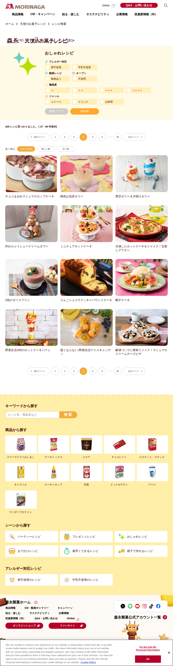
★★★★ (137, 90)
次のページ (133, 137)
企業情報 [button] (122, 14)
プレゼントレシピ (83, 536)
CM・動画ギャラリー (36, 607)
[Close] (169, 653)
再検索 (84, 111)
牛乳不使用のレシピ (85, 579)
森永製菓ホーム (18, 602)
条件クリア (56, 111)
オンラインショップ (28, 625)
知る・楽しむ (13, 613)
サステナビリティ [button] (97, 14)
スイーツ (56, 101)
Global (108, 5)
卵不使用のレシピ (29, 579)
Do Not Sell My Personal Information (148, 648)
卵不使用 (56, 67)
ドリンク (83, 101)
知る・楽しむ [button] (70, 14)
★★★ (109, 90)
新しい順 (46, 149)
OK (148, 659)
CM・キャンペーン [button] (42, 14)
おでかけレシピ (28, 551)
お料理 (109, 101)
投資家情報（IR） (15, 618)
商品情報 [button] (17, 14)
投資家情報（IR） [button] (146, 14)
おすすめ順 (26, 149)
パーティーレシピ (29, 536)
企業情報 (64, 613)
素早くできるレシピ (85, 551)
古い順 (65, 149)
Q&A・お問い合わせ (139, 5)
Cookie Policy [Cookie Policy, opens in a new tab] (88, 662)
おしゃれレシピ (137, 536)
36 (117, 137)
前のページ (39, 137)
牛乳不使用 (84, 67)
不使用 (82, 78)
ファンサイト (75, 625)
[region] (86, 653)
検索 (68, 415)
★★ (80, 90)
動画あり (56, 78)
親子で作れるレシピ (140, 551)
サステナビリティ (40, 613)
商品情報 (10, 607)
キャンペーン (65, 607)
